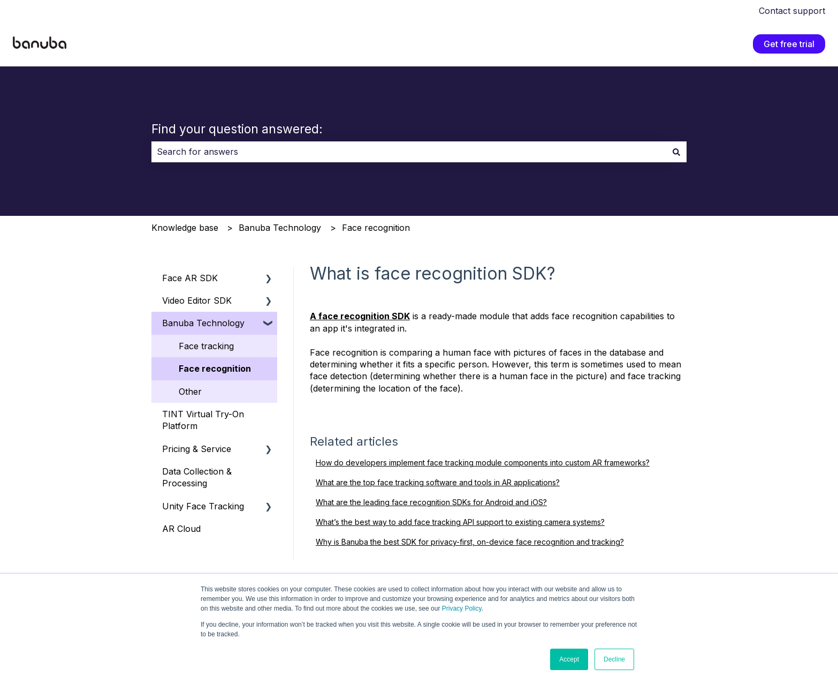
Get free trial (789, 44)
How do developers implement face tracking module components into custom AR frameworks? (483, 462)
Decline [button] (614, 659)
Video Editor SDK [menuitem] (197, 300)
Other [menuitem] (190, 391)
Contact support (792, 10)
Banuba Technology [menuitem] (203, 323)
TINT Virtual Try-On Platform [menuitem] (203, 420)
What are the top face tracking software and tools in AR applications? (438, 482)
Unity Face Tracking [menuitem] (203, 506)
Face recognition (376, 227)
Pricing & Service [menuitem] (196, 449)
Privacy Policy (462, 608)
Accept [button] (569, 659)
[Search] (676, 151)
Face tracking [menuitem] (206, 346)
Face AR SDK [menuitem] (190, 278)
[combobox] (408, 151)
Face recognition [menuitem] (215, 368)
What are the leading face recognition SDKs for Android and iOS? (431, 502)
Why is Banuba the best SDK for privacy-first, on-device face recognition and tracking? (470, 541)
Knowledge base (184, 227)
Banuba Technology (280, 227)
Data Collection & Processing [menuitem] (197, 477)
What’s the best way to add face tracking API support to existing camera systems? (460, 522)
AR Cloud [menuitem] (181, 528)
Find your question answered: (237, 129)
